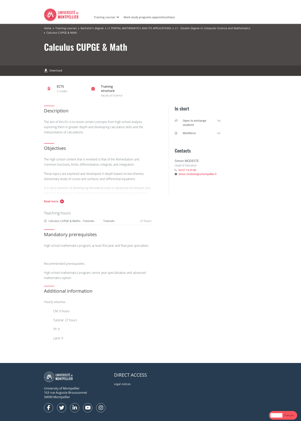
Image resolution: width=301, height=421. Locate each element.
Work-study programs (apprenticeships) (149, 17)
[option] (289, 415)
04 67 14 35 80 (187, 170)
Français (289, 415)
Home (47, 28)
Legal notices (122, 384)
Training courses (104, 17)
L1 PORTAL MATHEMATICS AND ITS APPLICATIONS (139, 28)
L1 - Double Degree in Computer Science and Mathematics (212, 28)
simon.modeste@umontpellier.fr (198, 174)
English (276, 415)
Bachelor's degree (92, 28)
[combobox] (276, 415)
